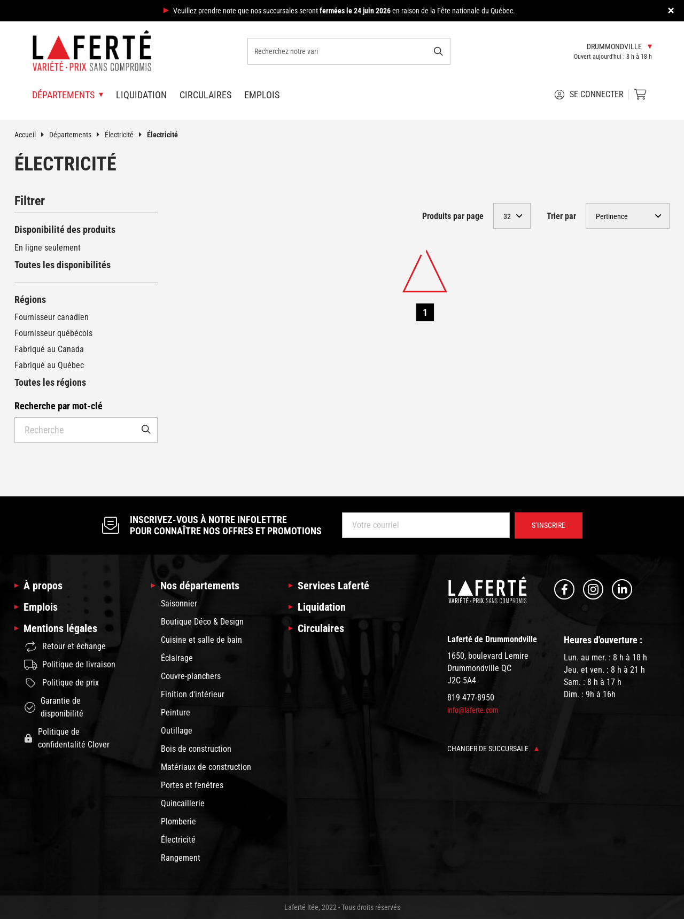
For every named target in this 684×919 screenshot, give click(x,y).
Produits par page (453, 216)
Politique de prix (61, 682)
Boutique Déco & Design (202, 622)
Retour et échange (65, 646)
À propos (43, 585)
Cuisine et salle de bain (201, 640)
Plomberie (178, 821)
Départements (77, 134)
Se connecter (589, 94)
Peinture (175, 712)
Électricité (126, 134)
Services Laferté (333, 585)
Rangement (180, 858)
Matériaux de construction (206, 767)
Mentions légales (60, 628)
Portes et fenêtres (192, 785)
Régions (30, 299)
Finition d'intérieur (192, 694)
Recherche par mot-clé (58, 405)
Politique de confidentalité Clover (67, 738)
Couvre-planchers (191, 676)
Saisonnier (179, 603)
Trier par (561, 216)
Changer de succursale (493, 748)
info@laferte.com (473, 710)
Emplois (261, 94)
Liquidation (141, 94)
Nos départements (199, 585)
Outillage (176, 731)
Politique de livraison (69, 664)
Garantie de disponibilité (53, 707)
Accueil (31, 134)
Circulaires (205, 94)
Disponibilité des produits (64, 229)
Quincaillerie (183, 803)
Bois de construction (196, 749)
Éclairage (177, 658)
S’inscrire (548, 525)
